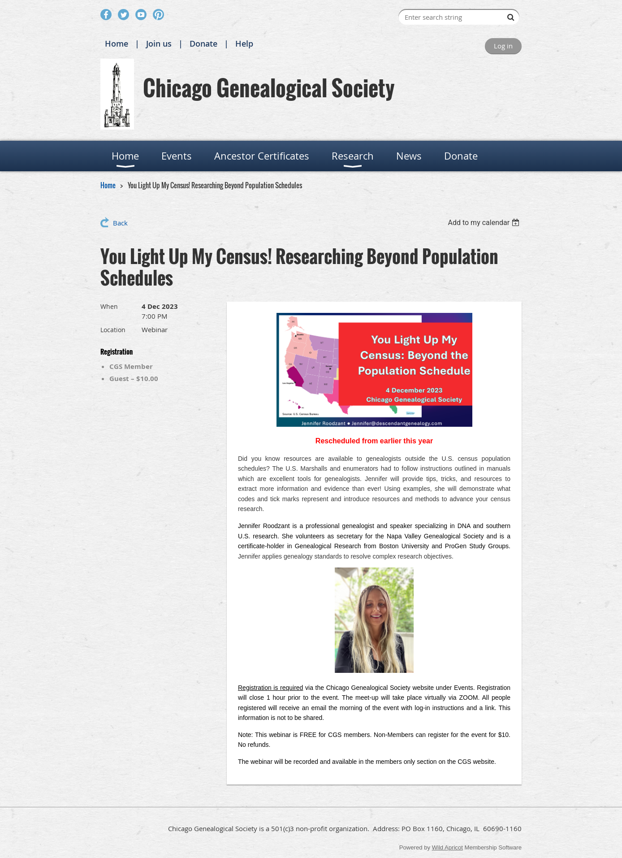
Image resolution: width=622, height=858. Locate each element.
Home (116, 43)
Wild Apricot (447, 847)
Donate (203, 43)
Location (112, 329)
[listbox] (485, 222)
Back (120, 222)
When (109, 306)
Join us (159, 43)
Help (244, 43)
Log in (503, 45)
